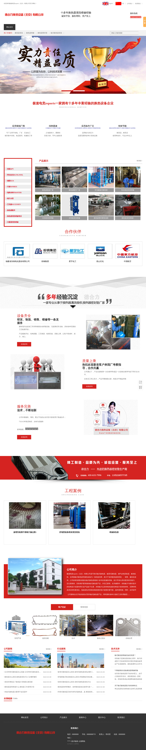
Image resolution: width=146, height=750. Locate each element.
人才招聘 (79, 27)
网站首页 (9, 27)
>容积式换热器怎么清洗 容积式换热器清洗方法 (74, 682)
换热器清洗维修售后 (14, 216)
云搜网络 (82, 741)
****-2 (69, 741)
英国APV (10, 169)
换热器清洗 (19, 33)
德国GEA (10, 181)
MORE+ (139, 161)
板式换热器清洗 (56, 33)
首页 (140, 387)
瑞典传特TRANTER (14, 192)
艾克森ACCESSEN (13, 204)
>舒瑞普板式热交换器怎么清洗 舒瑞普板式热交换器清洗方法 (75, 677)
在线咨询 (24, 344)
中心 (140, 382)
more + (49, 649)
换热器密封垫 (42, 33)
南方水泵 (10, 198)
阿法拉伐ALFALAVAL (14, 175)
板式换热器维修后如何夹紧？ (125, 655)
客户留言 (113, 27)
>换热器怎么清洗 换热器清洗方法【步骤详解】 (20, 677)
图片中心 (102, 717)
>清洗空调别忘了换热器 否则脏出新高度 (18, 682)
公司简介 (129, 3)
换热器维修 (30, 33)
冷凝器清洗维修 (12, 222)
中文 (120, 3)
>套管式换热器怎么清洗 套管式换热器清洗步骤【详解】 (75, 672)
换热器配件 (10, 210)
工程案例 (56, 27)
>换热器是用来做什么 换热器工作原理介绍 (19, 687)
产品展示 (32, 27)
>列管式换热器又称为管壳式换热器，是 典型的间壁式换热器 (75, 692)
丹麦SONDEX (11, 187)
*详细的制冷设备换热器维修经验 (126, 670)
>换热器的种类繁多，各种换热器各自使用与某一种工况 (75, 687)
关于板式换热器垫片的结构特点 (126, 685)
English (108, 3)
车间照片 (90, 27)
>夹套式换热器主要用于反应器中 (15, 692)
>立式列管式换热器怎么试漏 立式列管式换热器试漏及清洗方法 (22, 672)
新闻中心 (44, 27)
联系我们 (138, 3)
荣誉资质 (67, 27)
